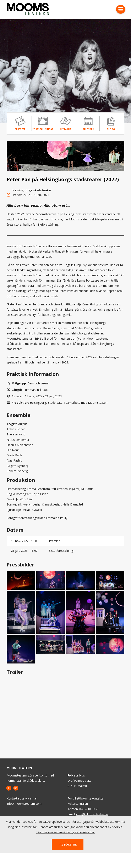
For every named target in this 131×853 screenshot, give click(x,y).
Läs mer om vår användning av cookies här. (65, 832)
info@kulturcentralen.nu (92, 814)
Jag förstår (68, 844)
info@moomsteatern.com (24, 804)
